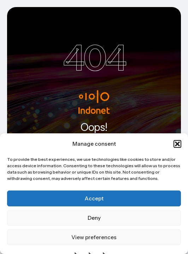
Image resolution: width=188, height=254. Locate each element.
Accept (94, 198)
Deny (94, 217)
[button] (177, 143)
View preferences (94, 237)
